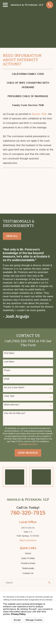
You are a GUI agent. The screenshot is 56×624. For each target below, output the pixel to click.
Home (28, 553)
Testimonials (28, 568)
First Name (9, 353)
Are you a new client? (14, 387)
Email (6, 379)
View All (12, 236)
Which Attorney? (11, 404)
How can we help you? (14, 413)
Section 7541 (39, 114)
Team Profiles (28, 558)
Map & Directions (27, 540)
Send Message (28, 452)
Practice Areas (28, 563)
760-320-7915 (28, 513)
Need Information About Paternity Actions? (22, 59)
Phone (7, 370)
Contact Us (27, 573)
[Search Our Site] (49, 583)
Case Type (9, 396)
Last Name (9, 361)
